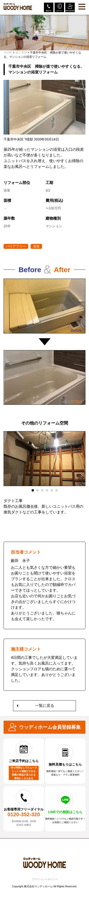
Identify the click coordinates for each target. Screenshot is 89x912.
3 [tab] (42, 490)
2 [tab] (37, 490)
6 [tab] (56, 490)
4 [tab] (47, 490)
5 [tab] (51, 490)
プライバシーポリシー (45, 879)
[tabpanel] (44, 476)
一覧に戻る (44, 706)
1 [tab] (32, 490)
